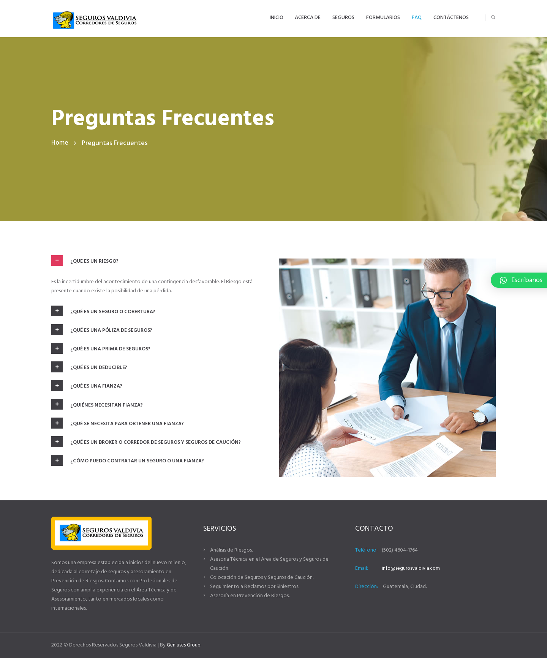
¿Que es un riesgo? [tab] (85, 260)
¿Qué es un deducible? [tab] (89, 369)
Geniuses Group (184, 646)
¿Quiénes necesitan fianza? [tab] (97, 407)
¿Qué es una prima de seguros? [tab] (101, 350)
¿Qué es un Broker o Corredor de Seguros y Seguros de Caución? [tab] (146, 445)
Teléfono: (366, 551)
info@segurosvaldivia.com (411, 569)
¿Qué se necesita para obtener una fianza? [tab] (118, 426)
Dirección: (366, 587)
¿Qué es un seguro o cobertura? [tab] (104, 311)
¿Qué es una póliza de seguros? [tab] (102, 330)
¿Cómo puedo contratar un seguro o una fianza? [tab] (128, 464)
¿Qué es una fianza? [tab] (87, 388)
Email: (361, 569)
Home (60, 143)
